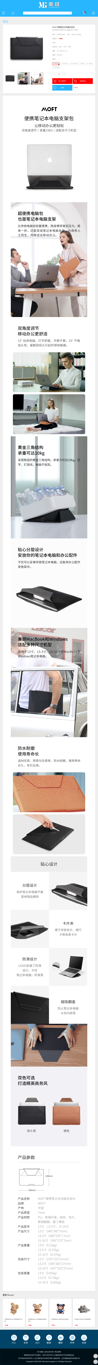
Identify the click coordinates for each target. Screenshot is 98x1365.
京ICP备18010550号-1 (25, 1358)
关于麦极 (40, 1352)
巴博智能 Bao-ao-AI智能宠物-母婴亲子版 (37, 1320)
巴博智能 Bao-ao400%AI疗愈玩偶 (59, 1319)
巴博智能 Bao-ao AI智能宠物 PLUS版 (13, 1320)
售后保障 (58, 1352)
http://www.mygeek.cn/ (49, 1361)
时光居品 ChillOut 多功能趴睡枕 (83, 1319)
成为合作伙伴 (49, 1352)
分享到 (75, 87)
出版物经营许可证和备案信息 (64, 1355)
